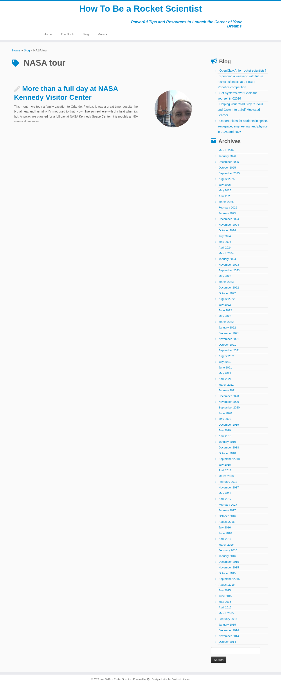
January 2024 (227, 259)
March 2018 (226, 476)
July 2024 (225, 236)
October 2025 (227, 167)
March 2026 (226, 150)
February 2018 (228, 481)
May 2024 (225, 241)
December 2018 (229, 447)
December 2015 (229, 561)
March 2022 (226, 321)
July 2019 (225, 430)
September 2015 (229, 579)
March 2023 (226, 281)
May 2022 (225, 316)
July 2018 (225, 464)
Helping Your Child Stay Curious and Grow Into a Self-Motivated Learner (240, 109)
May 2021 (225, 373)
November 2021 (229, 339)
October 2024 (227, 230)
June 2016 (225, 533)
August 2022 (227, 299)
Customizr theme (181, 679)
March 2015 (226, 613)
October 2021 (227, 344)
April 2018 (225, 470)
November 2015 (229, 567)
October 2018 (227, 453)
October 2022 (227, 293)
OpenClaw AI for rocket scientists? (243, 70)
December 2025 (229, 161)
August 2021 (227, 356)
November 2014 (229, 636)
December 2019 (229, 424)
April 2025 (225, 196)
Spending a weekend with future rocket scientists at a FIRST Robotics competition (240, 81)
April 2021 (225, 379)
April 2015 (225, 607)
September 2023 (229, 270)
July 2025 (225, 184)
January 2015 (227, 624)
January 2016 (227, 556)
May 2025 (225, 190)
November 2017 (229, 487)
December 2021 (229, 333)
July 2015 (225, 590)
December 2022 (229, 287)
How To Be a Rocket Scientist (140, 9)
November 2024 (229, 224)
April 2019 (225, 436)
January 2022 (227, 327)
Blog (86, 34)
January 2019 (227, 441)
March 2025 (226, 201)
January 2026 (227, 156)
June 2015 (225, 596)
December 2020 (229, 396)
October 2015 (227, 573)
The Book (67, 34)
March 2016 (226, 544)
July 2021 (225, 361)
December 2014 (229, 630)
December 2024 (229, 219)
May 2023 (225, 276)
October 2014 (227, 641)
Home (48, 34)
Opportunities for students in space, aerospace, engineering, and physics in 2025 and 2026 (243, 126)
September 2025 (229, 173)
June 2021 (225, 367)
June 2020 (225, 413)
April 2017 (225, 499)
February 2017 (228, 504)
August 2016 (227, 521)
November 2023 (229, 264)
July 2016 (225, 527)
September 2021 (229, 350)
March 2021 (226, 384)
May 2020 (225, 419)
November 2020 (229, 401)
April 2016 (225, 539)
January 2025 (227, 213)
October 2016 (227, 516)
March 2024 (226, 253)
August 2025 (227, 179)
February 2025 (228, 207)
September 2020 (229, 407)
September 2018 (229, 459)
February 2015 (228, 619)
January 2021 (227, 390)
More (102, 34)
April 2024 (225, 247)
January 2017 (227, 510)
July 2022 (225, 304)
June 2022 (225, 310)
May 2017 (225, 493)
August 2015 (227, 584)
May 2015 (225, 601)
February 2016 (228, 550)
